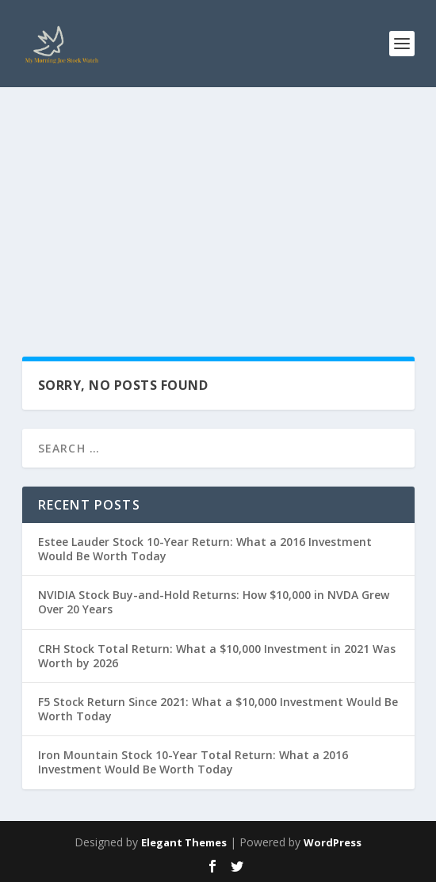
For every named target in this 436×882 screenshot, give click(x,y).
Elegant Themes (184, 842)
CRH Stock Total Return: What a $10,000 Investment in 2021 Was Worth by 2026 (217, 655)
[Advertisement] (218, 206)
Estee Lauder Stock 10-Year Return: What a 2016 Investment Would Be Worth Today (205, 548)
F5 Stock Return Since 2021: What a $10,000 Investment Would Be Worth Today (218, 709)
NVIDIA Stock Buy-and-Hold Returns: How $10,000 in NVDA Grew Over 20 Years (213, 602)
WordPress (332, 842)
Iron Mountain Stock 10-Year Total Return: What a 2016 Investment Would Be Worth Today (193, 762)
